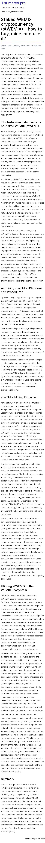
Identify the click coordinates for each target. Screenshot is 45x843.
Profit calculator (10, 7)
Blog (22, 7)
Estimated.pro (14, 3)
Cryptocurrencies (15, 12)
